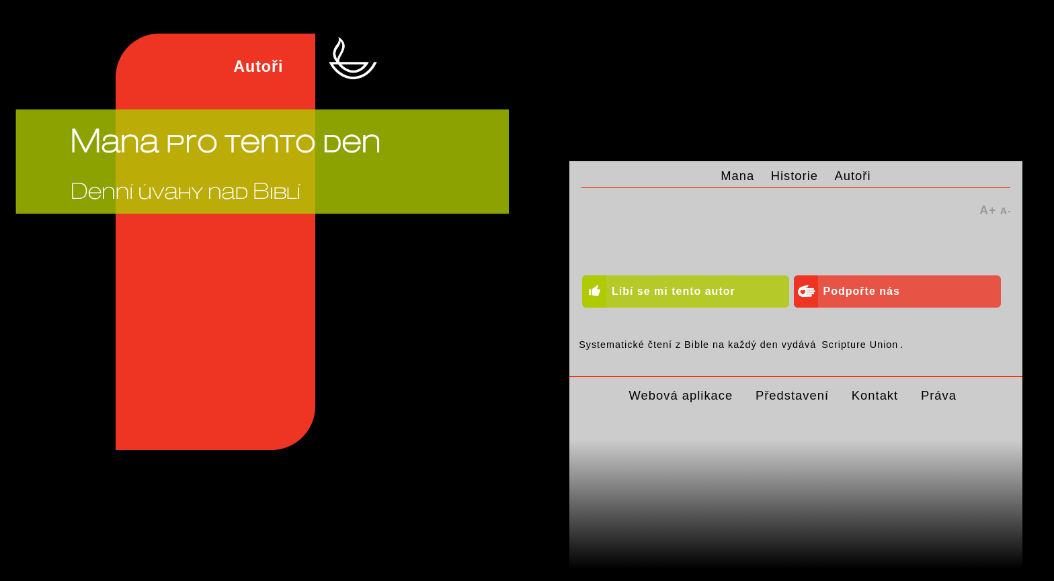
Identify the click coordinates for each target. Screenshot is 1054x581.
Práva (939, 395)
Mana (737, 176)
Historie (794, 176)
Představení (792, 395)
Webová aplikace (681, 395)
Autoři (853, 176)
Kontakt (875, 395)
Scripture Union (859, 344)
